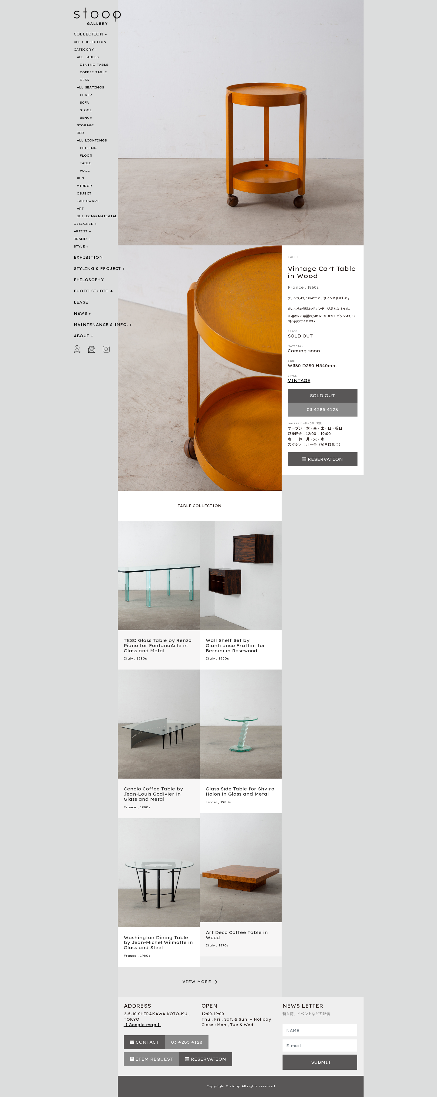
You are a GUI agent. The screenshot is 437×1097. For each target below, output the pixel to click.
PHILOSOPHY (89, 280)
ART (80, 209)
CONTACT (147, 1042)
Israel (211, 802)
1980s (142, 658)
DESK (85, 80)
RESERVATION (325, 459)
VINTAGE (299, 380)
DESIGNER (83, 224)
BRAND (80, 239)
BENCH (86, 118)
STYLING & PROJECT (97, 268)
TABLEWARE (88, 201)
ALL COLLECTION (90, 42)
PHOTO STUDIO (91, 291)
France (296, 287)
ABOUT (82, 336)
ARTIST (81, 231)
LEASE (81, 302)
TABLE (86, 163)
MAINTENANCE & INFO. (101, 324)
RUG (81, 178)
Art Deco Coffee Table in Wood (237, 935)
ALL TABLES (88, 57)
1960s (313, 287)
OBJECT (84, 193)
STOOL (86, 110)
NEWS (80, 313)
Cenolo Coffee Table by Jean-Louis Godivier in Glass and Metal (153, 794)
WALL (85, 171)
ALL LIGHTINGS (92, 140)
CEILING (88, 148)
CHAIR (86, 95)
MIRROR (84, 186)
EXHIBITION (88, 257)
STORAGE (85, 125)
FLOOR (86, 156)
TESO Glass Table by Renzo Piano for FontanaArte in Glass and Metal (157, 645)
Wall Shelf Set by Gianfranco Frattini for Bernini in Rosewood (235, 645)
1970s (223, 945)
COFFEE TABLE (93, 72)
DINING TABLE (94, 65)
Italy (128, 658)
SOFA (84, 103)
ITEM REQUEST (154, 1059)
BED (80, 133)
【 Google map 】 (142, 1024)
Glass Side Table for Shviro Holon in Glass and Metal (240, 791)
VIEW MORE (197, 981)
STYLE (79, 246)
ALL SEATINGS (90, 87)
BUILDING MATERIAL (97, 216)
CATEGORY (84, 50)
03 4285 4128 (322, 409)
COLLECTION (89, 34)
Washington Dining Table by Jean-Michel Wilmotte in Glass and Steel (158, 943)
